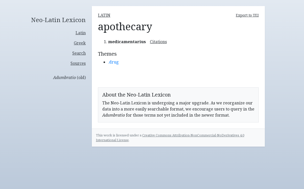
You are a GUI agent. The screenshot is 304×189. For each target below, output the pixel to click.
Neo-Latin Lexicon (58, 20)
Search (79, 53)
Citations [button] (158, 41)
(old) (69, 77)
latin (104, 15)
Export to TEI (247, 15)
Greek (80, 43)
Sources (78, 63)
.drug (113, 62)
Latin (81, 33)
